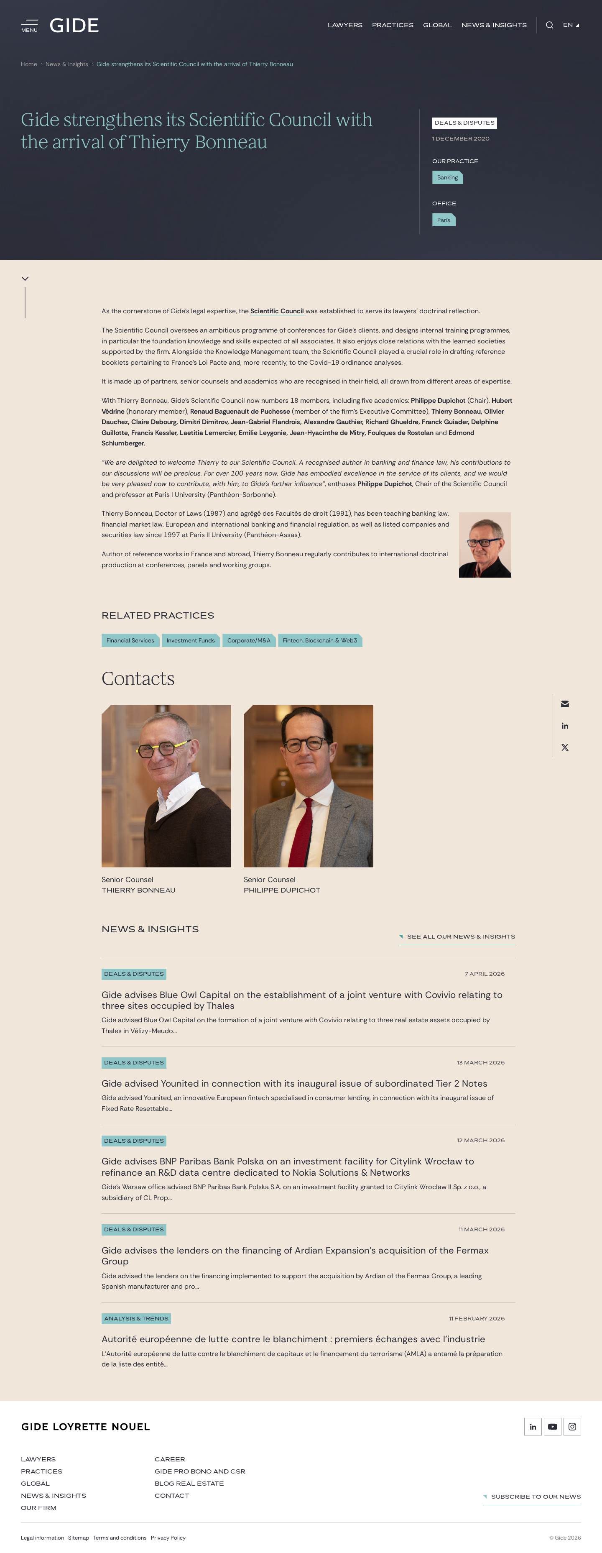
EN (571, 25)
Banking (447, 177)
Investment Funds (191, 640)
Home (29, 64)
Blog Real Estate (189, 1484)
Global (437, 25)
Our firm (38, 1508)
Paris (443, 220)
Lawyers (345, 25)
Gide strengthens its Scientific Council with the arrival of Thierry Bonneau (195, 64)
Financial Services (130, 640)
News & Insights (494, 25)
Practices (392, 25)
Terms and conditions (120, 1537)
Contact (172, 1496)
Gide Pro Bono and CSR (200, 1472)
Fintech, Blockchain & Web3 (320, 640)
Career (170, 1459)
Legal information (42, 1537)
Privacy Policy (168, 1537)
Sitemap (78, 1537)
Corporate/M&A (248, 640)
